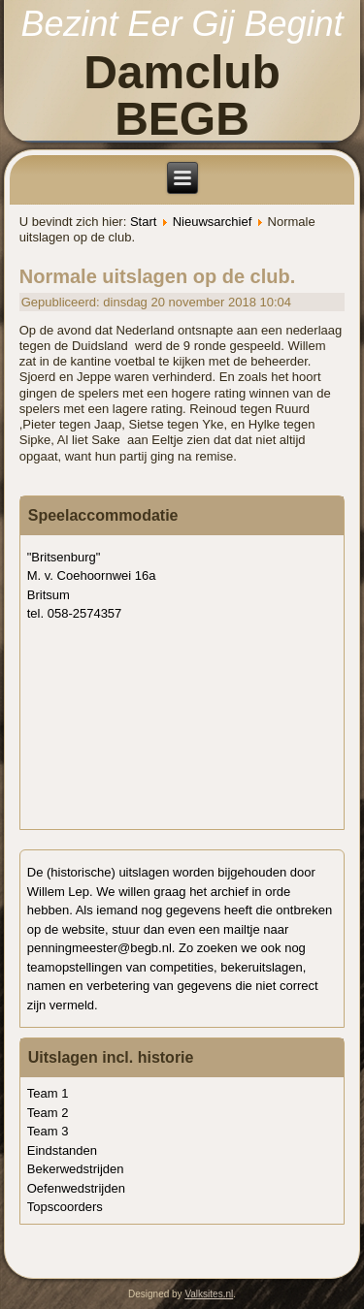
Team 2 (48, 1112)
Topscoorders (65, 1206)
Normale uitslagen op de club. (157, 276)
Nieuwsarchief (212, 221)
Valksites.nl (208, 1294)
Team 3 (48, 1131)
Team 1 (48, 1093)
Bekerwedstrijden (75, 1169)
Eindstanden (62, 1150)
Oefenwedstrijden (76, 1188)
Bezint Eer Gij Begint (181, 24)
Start (143, 221)
